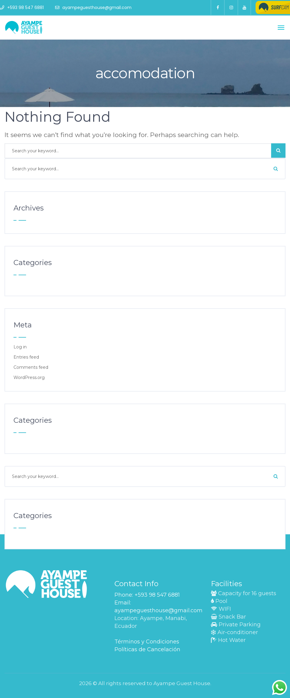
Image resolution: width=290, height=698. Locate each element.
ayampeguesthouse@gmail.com (93, 7)
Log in (20, 347)
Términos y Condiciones (146, 641)
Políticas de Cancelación (147, 649)
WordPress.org (29, 377)
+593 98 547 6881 (22, 7)
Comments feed (30, 367)
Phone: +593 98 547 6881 (147, 595)
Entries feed (26, 357)
